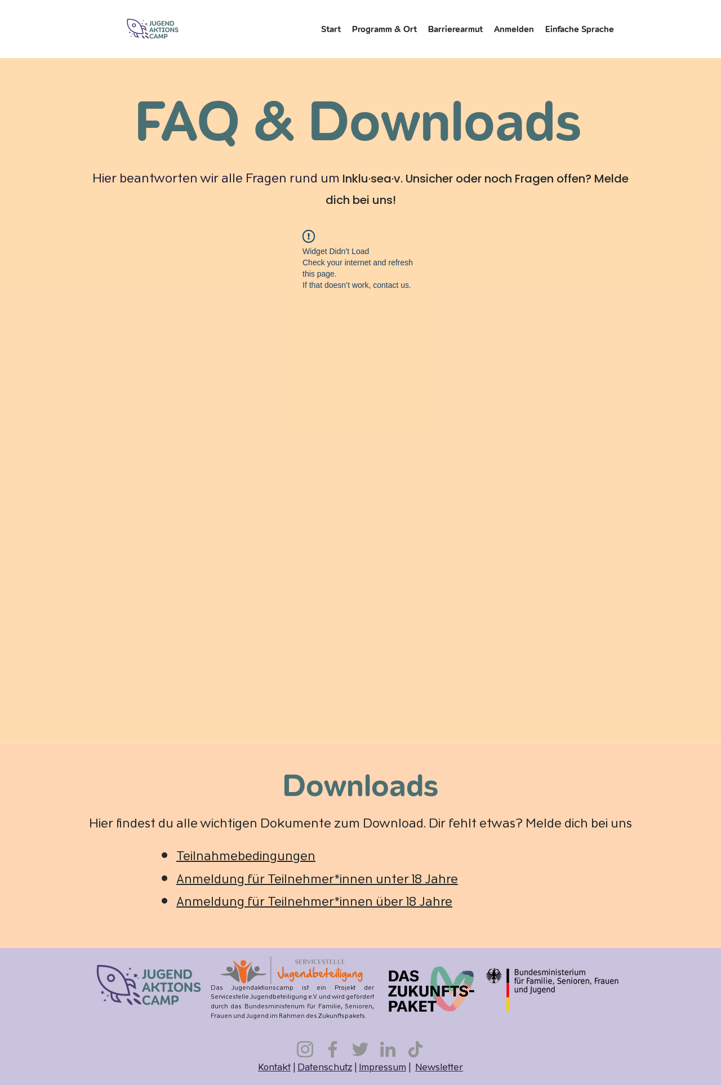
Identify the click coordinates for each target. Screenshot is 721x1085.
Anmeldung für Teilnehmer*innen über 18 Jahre (314, 903)
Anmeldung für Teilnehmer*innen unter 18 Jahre (317, 880)
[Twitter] (360, 1049)
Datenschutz (324, 1068)
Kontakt (274, 1068)
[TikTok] (415, 1049)
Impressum (382, 1068)
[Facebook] (333, 1049)
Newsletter (439, 1068)
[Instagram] (305, 1049)
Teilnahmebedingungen (245, 857)
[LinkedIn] (388, 1049)
